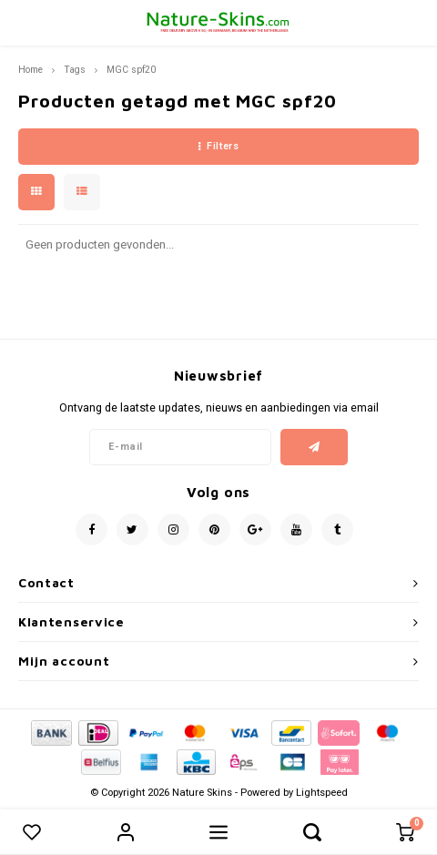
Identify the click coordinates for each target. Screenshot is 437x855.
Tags (75, 69)
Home (30, 69)
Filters (218, 146)
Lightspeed (322, 792)
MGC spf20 (131, 69)
